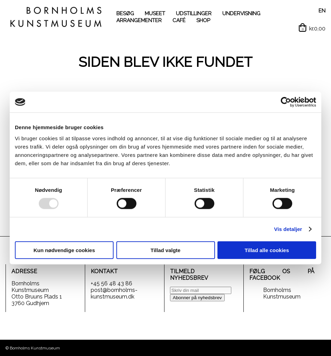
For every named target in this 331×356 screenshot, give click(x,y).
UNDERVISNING (241, 13)
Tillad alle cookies (266, 250)
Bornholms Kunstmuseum (282, 293)
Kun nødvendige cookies (64, 250)
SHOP (203, 20)
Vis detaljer (288, 229)
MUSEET (155, 13)
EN (322, 11)
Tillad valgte (165, 250)
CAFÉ (179, 20)
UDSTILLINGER (194, 13)
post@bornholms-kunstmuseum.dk (114, 293)
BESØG (125, 13)
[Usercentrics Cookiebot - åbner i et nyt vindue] (286, 102)
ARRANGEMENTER (139, 20)
